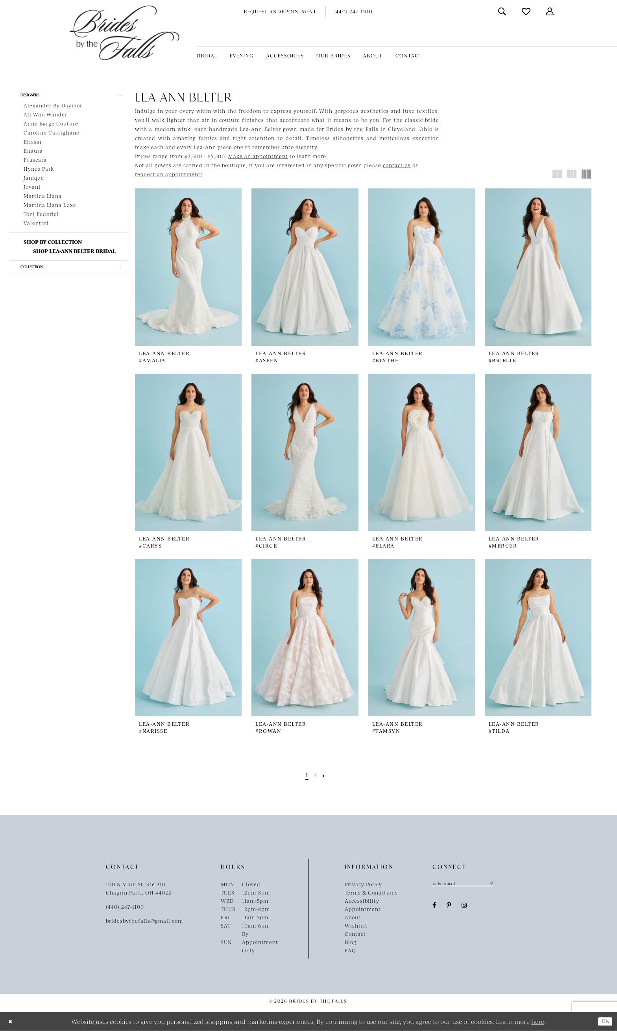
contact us (397, 165)
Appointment (363, 909)
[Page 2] (315, 774)
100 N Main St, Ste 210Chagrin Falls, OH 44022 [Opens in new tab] (139, 888)
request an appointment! (168, 174)
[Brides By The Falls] (124, 33)
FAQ (350, 950)
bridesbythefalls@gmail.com (144, 920)
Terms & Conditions (371, 892)
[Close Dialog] (12, 1021)
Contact (355, 933)
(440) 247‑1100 (125, 906)
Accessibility (362, 900)
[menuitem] (280, 11)
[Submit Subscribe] (507, 884)
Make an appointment (258, 156)
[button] (550, 11)
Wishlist (356, 925)
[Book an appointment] (280, 11)
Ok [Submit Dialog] (603, 1021)
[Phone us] (353, 11)
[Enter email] (471, 884)
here (537, 1020)
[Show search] (502, 11)
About (353, 917)
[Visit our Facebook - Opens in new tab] (434, 907)
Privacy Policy (363, 884)
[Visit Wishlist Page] (526, 11)
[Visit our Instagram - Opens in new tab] (464, 907)
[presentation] (188, 267)
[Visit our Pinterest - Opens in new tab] (449, 907)
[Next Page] (326, 774)
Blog (351, 942)
